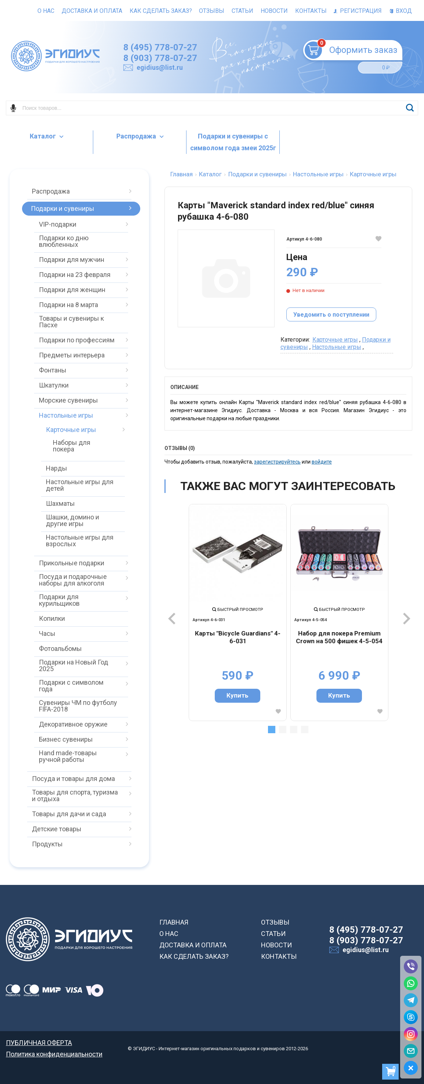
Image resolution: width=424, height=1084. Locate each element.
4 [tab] (304, 729)
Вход (400, 10)
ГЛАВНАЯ (173, 922)
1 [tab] (271, 729)
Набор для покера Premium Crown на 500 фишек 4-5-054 (339, 637)
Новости (274, 10)
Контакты (311, 10)
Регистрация (358, 10)
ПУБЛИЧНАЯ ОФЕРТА (39, 1043)
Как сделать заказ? (161, 10)
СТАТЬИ (273, 933)
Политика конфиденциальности (54, 1054)
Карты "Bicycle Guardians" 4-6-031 (237, 637)
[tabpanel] (238, 612)
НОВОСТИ (276, 945)
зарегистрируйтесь (277, 462)
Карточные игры (335, 339)
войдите (322, 462)
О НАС (168, 933)
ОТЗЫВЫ (275, 922)
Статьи (242, 10)
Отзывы (211, 10)
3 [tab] (293, 729)
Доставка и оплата (92, 10)
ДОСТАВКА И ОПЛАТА (193, 945)
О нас (45, 10)
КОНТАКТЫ (279, 956)
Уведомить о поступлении (331, 314)
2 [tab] (282, 729)
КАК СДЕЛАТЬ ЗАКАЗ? (194, 956)
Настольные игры (336, 346)
